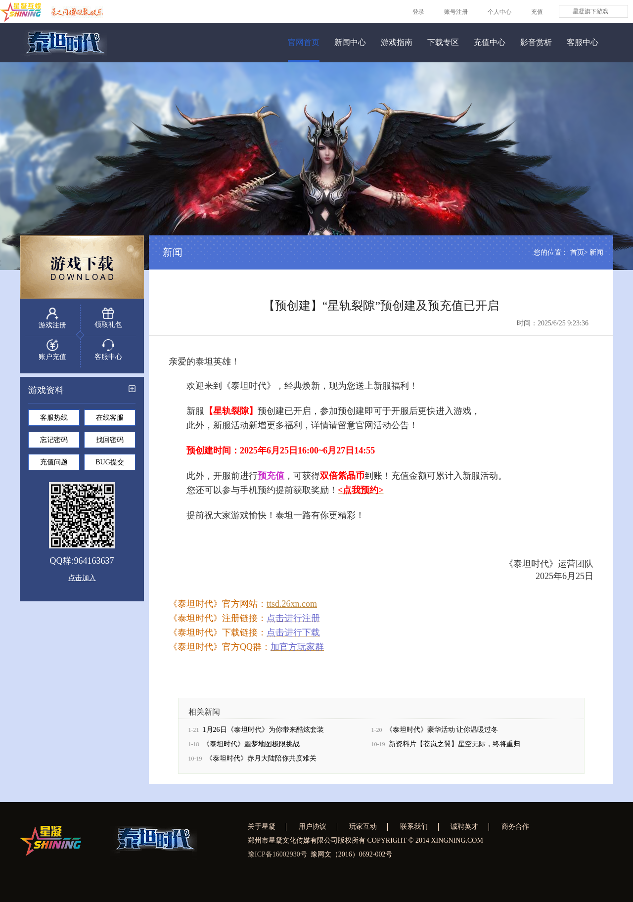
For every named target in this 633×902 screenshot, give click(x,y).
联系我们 (414, 826)
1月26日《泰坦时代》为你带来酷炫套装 (263, 733)
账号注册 (456, 11)
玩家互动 (363, 826)
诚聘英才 (464, 826)
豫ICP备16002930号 (277, 854)
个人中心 (499, 11)
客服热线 (54, 420)
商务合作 (515, 826)
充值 (537, 11)
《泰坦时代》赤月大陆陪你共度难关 (261, 762)
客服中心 (582, 42)
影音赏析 (536, 42)
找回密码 (110, 443)
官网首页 (303, 42)
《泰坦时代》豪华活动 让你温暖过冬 (442, 733)
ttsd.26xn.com (292, 607)
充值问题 (54, 465)
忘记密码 (54, 443)
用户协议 (312, 826)
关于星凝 (261, 826)
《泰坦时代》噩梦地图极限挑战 (251, 747)
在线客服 (110, 420)
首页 (577, 256)
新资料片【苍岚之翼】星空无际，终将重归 (454, 747)
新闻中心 (350, 42)
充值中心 (489, 42)
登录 (418, 11)
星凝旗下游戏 (590, 11)
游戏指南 (396, 42)
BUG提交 (109, 465)
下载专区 (443, 42)
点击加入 (82, 581)
